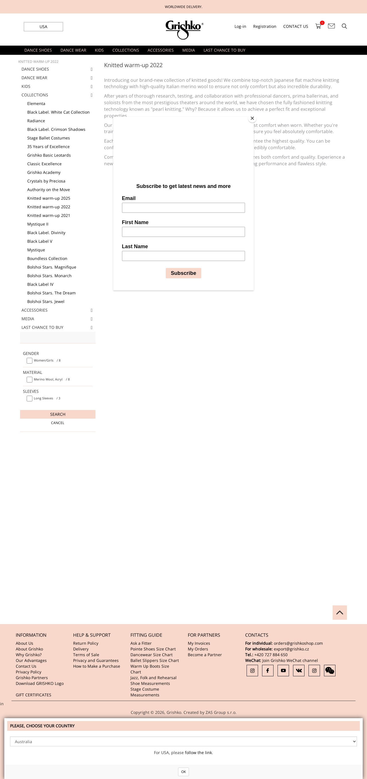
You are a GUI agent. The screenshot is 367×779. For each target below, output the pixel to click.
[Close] (252, 118)
